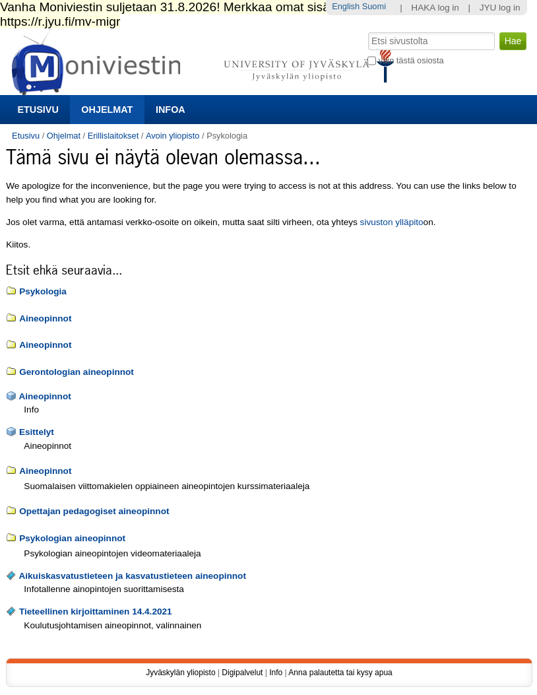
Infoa (170, 109)
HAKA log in (435, 8)
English (346, 6)
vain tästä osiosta (411, 60)
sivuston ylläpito (392, 222)
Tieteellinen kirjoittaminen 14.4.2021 (95, 611)
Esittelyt (36, 432)
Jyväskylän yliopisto (180, 672)
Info (275, 672)
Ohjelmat (107, 109)
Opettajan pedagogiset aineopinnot (94, 511)
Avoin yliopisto (173, 136)
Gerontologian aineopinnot (76, 372)
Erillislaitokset (113, 136)
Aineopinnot (45, 318)
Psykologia (43, 291)
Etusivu (37, 109)
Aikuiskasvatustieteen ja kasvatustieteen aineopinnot (132, 576)
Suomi (374, 6)
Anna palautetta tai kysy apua (340, 672)
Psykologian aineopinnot (72, 538)
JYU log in (500, 8)
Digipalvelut (242, 672)
